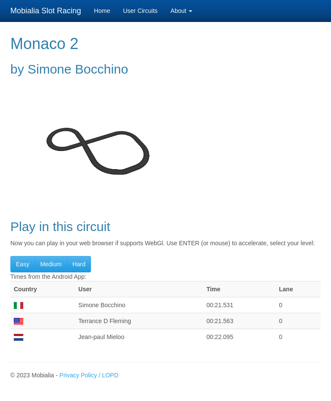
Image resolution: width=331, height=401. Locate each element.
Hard (78, 264)
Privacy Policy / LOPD (89, 375)
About (181, 10)
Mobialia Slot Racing (45, 10)
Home (102, 10)
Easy (22, 264)
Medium (51, 264)
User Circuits (140, 10)
